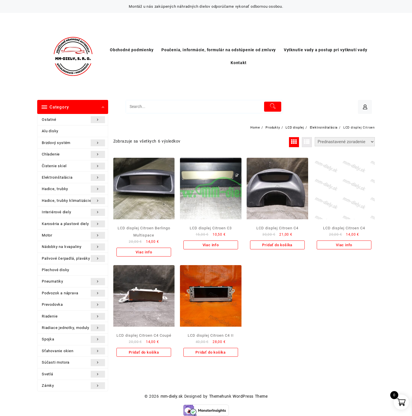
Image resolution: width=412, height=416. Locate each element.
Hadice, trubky (73, 189)
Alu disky (50, 131)
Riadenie (73, 316)
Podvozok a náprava (73, 293)
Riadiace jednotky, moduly (73, 327)
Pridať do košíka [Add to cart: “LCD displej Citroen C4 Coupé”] (144, 352)
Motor (73, 235)
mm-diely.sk (172, 396)
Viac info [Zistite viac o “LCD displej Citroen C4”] (344, 245)
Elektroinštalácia (73, 177)
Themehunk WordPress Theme (238, 396)
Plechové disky (55, 270)
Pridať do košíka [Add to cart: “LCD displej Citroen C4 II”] (210, 352)
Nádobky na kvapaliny (73, 246)
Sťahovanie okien (73, 351)
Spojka (73, 339)
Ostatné (73, 119)
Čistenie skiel (73, 166)
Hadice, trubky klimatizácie (73, 200)
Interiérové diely (73, 212)
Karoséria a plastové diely (73, 223)
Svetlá (73, 374)
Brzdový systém (73, 142)
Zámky (73, 385)
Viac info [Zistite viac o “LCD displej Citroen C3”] (211, 245)
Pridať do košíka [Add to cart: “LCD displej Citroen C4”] (277, 245)
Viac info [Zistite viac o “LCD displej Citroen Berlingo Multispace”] (144, 252)
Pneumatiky (73, 281)
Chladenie (73, 154)
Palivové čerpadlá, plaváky (73, 258)
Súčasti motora (73, 362)
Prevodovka (73, 304)
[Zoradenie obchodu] (345, 141)
